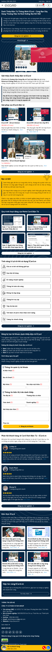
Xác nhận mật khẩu (34, 384)
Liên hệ (48, 1)
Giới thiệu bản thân (10, 409)
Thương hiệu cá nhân (33, 396)
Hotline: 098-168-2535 (8, 1)
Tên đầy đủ (7, 396)
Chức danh (7, 402)
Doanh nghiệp (32, 402)
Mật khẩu (7, 384)
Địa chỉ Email (8, 377)
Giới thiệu (42, 1)
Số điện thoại (8, 371)
